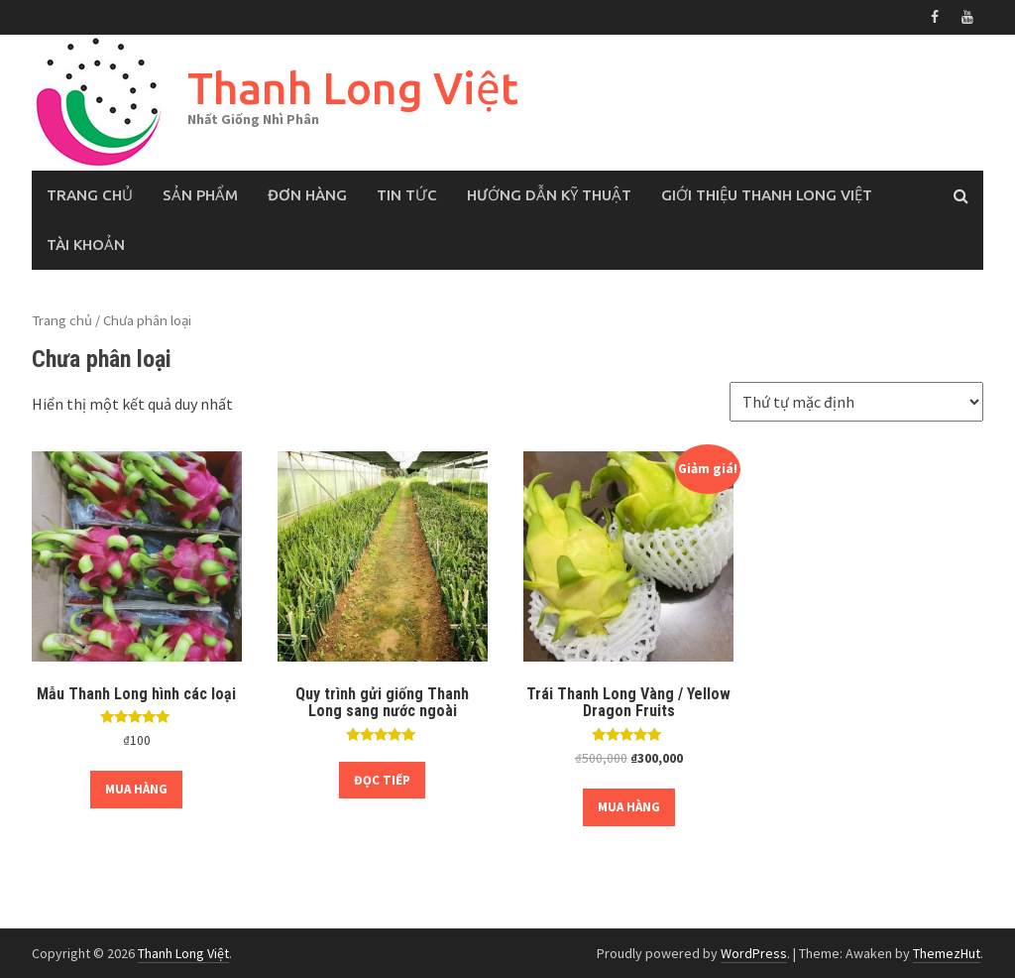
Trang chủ (90, 194)
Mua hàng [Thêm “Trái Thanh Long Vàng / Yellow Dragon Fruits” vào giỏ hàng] (629, 806)
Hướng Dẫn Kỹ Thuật (549, 194)
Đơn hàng (307, 194)
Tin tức (407, 194)
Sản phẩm (200, 194)
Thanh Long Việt (352, 87)
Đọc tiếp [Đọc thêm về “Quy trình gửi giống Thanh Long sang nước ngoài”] (382, 780)
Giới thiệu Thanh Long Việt (766, 194)
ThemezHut (946, 953)
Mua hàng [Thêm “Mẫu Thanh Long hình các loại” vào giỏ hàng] (136, 789)
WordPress (754, 953)
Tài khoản (86, 244)
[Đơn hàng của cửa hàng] (856, 402)
